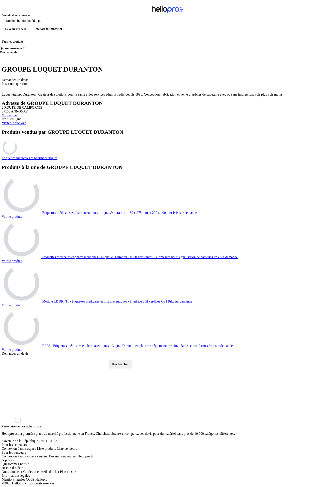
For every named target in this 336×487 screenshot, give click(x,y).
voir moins (275, 94)
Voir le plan (10, 115)
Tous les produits (12, 41)
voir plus (261, 94)
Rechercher (120, 364)
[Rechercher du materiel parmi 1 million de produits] (48, 22)
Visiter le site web (14, 123)
